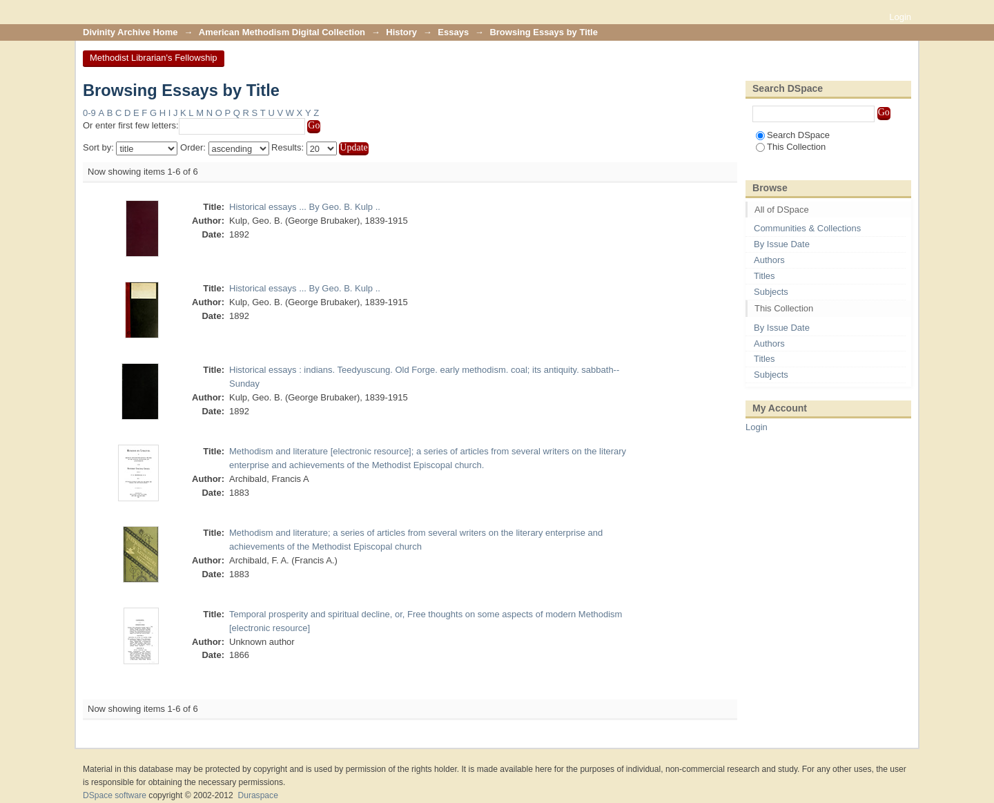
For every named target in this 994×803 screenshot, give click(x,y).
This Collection (791, 147)
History (401, 32)
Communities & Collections (807, 228)
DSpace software (114, 795)
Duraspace (257, 795)
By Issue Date (782, 244)
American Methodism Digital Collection (282, 32)
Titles (764, 276)
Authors (769, 260)
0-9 (89, 113)
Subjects (771, 292)
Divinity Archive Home (130, 32)
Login (900, 17)
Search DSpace (793, 135)
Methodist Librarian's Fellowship (153, 57)
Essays (453, 32)
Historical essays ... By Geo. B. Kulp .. (304, 207)
